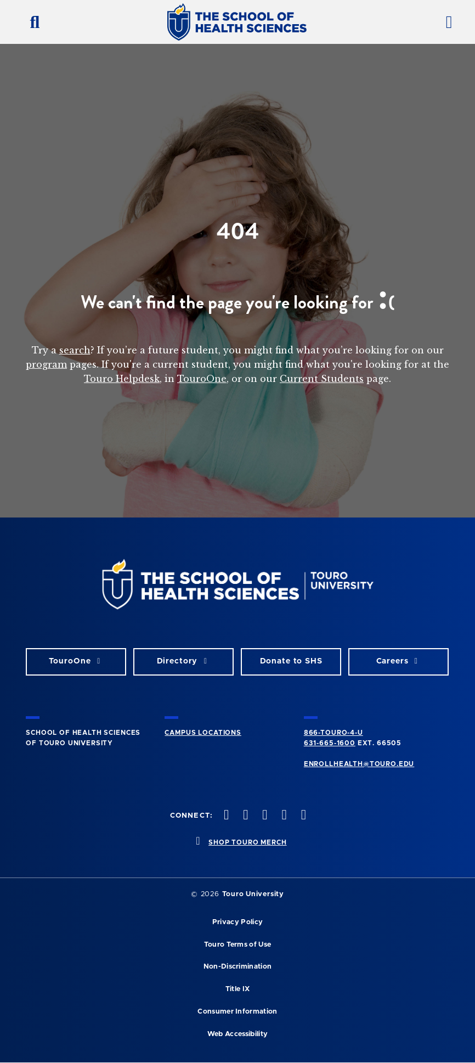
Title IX (237, 989)
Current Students (322, 378)
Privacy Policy (237, 922)
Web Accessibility (237, 1034)
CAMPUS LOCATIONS (203, 732)
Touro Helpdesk (122, 378)
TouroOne (202, 378)
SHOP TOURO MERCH (247, 842)
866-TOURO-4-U (333, 732)
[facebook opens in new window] (225, 816)
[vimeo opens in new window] (283, 816)
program (46, 364)
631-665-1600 (329, 743)
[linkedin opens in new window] (302, 816)
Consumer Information (237, 1011)
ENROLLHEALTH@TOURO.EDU (359, 764)
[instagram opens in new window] (264, 816)
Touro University (253, 894)
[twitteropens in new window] (245, 816)
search (75, 350)
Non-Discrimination (237, 966)
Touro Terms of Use (238, 944)
